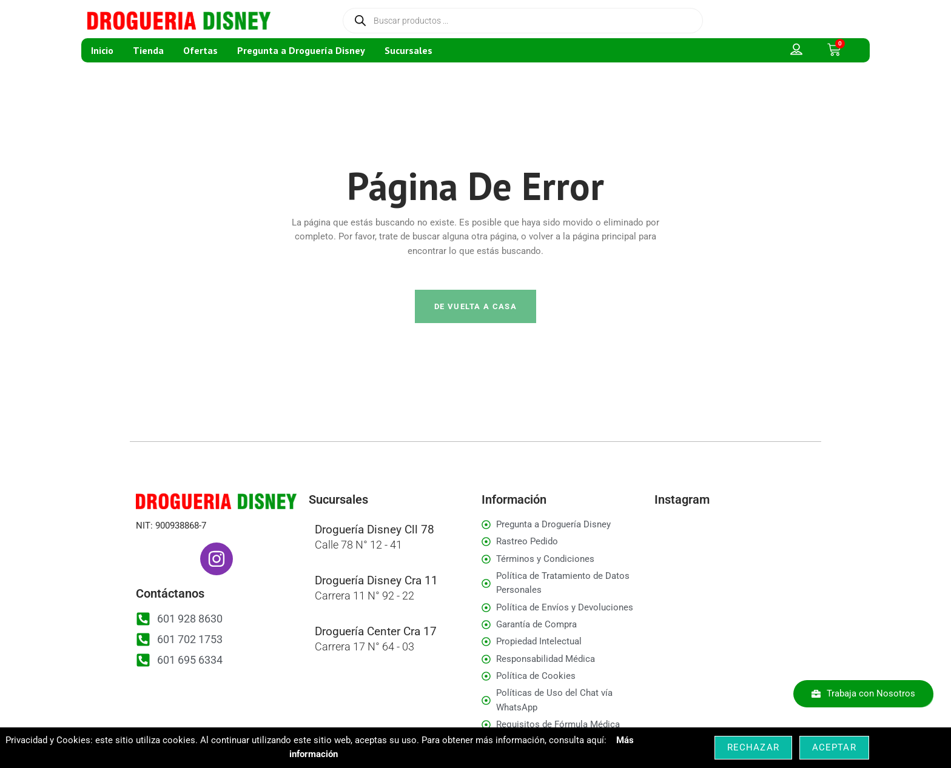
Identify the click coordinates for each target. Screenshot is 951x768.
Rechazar (753, 747)
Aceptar (834, 747)
